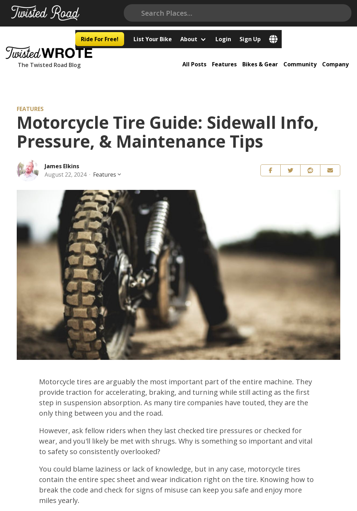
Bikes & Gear (265, 54)
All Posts (203, 54)
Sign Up (320, 13)
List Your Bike (222, 13)
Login (293, 13)
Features (231, 54)
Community (304, 54)
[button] (271, 164)
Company (338, 54)
